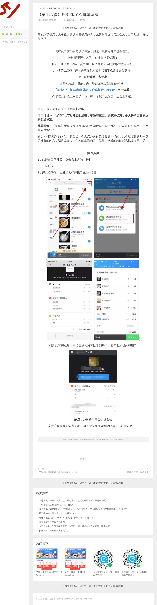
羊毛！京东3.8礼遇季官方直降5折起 (56, 505)
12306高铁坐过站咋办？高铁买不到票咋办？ (59, 472)
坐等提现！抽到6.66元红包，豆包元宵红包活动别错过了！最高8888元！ (73, 500)
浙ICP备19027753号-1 (66, 599)
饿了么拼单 (99, 459)
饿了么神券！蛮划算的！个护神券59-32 (58, 513)
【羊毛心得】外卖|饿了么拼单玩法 (68, 14)
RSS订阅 (7, 34)
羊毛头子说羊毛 (13, 9)
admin (40, 20)
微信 (19, 34)
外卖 (90, 459)
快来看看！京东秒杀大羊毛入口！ (55, 530)
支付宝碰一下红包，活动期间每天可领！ (134, 563)
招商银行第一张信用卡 (138, 472)
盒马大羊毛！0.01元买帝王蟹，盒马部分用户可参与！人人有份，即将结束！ (75, 526)
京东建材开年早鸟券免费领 (52, 522)
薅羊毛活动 (22, 42)
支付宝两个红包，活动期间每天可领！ (106, 563)
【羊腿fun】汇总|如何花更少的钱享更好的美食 (84, 89)
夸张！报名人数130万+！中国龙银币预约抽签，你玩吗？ (66, 517)
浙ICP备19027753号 (84, 599)
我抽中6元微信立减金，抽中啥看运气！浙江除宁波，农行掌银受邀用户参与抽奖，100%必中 (83, 509)
